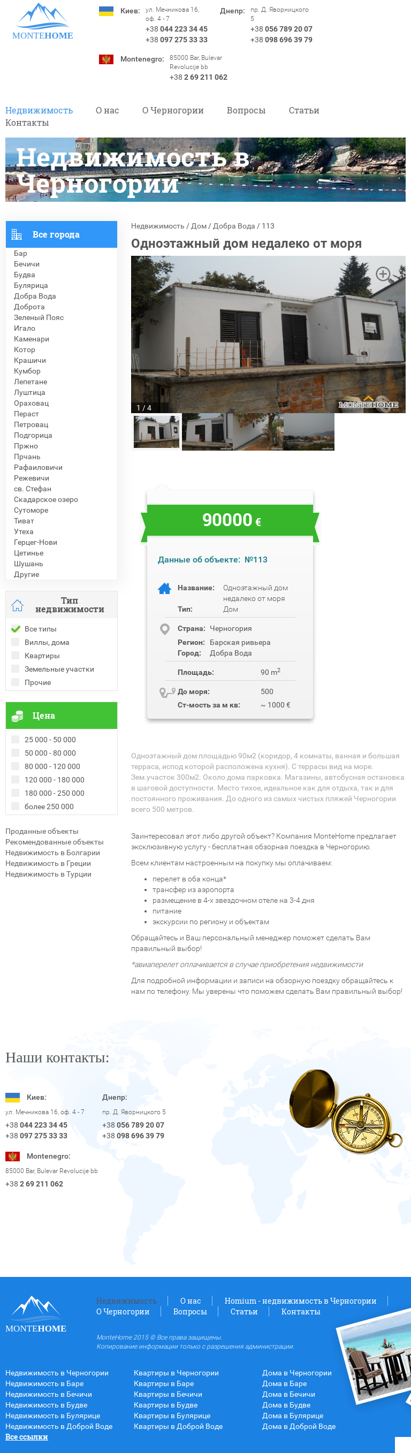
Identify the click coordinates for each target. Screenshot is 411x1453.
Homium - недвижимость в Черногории (301, 1301)
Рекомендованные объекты (54, 842)
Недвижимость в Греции (48, 863)
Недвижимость (39, 110)
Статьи (304, 110)
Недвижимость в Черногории (57, 1372)
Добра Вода (234, 226)
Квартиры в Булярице (172, 1415)
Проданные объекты (42, 831)
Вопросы (246, 110)
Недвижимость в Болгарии (52, 852)
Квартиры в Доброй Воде (178, 1426)
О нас (107, 110)
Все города (56, 234)
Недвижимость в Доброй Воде (58, 1426)
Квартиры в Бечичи (168, 1394)
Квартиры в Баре (164, 1383)
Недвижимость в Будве (46, 1405)
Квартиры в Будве (165, 1405)
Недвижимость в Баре (44, 1383)
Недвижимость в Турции (48, 874)
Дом (199, 226)
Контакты (27, 122)
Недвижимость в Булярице (52, 1415)
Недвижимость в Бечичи (48, 1394)
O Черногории (173, 110)
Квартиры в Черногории (176, 1372)
